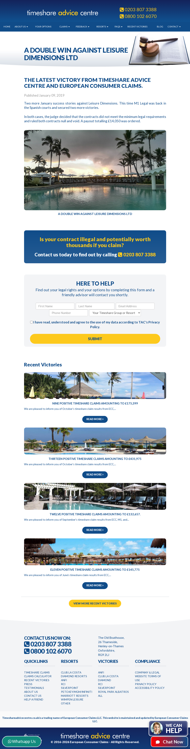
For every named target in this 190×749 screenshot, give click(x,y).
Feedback (82, 26)
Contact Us (32, 694)
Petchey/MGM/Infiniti (76, 690)
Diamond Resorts (74, 675)
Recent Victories (137, 26)
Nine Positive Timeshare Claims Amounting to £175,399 (95, 403)
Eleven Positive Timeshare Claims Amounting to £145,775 (95, 569)
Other (65, 702)
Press (28, 683)
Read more (95, 419)
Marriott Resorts (74, 694)
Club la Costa (108, 675)
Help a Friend (33, 698)
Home (7, 26)
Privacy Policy (145, 683)
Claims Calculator (37, 675)
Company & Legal (147, 671)
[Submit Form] (95, 339)
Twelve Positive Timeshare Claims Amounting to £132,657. (95, 514)
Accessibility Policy (150, 686)
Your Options (43, 26)
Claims (64, 26)
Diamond (104, 679)
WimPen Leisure (72, 698)
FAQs (119, 26)
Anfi (64, 679)
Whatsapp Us (22, 741)
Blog (160, 26)
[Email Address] (135, 306)
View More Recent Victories (95, 602)
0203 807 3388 (138, 9)
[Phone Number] (68, 312)
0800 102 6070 (138, 16)
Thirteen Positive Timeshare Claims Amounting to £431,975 (95, 458)
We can (174, 728)
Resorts (102, 26)
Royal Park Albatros (113, 690)
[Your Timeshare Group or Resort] (115, 312)
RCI (63, 683)
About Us (21, 26)
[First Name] (55, 306)
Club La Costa (71, 671)
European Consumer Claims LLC (82, 716)
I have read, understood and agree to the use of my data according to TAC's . (95, 324)
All (100, 694)
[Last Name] (95, 306)
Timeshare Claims (37, 671)
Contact (174, 26)
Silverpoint (69, 686)
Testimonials (34, 686)
